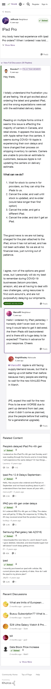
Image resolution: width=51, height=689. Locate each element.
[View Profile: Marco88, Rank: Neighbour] (9, 313)
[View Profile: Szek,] (5, 626)
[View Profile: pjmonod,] (5, 604)
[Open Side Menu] (4, 4)
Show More (8, 45)
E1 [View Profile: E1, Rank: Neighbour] (4, 549)
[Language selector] (22, 4)
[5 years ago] (18, 491)
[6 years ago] (16, 463)
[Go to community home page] (12, 4)
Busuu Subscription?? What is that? (27, 613)
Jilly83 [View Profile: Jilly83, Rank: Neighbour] (5, 577)
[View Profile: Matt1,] (5, 649)
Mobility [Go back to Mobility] (6, 12)
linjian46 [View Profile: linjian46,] (27, 617)
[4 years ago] (14, 577)
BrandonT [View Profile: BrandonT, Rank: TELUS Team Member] (14, 69)
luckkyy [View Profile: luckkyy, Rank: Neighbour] (6, 520)
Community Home (10, 674)
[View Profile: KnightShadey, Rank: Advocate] (11, 359)
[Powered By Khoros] (25, 682)
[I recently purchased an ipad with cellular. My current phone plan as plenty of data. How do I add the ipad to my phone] (25, 571)
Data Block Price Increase (24, 647)
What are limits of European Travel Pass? (25, 602)
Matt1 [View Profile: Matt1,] (26, 654)
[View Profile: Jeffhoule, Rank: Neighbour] (5, 20)
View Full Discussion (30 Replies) (16, 62)
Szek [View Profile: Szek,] (26, 628)
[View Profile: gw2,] (5, 637)
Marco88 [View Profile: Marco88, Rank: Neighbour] (17, 312)
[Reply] (44, 54)
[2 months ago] (15, 606)
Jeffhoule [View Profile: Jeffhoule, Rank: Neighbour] (14, 19)
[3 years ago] (11, 549)
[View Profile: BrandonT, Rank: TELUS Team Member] (6, 70)
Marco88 (15, 365)
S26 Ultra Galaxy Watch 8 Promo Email (29, 624)
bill (11, 635)
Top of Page (27, 674)
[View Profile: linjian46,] (5, 615)
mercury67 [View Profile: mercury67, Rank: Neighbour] (7, 492)
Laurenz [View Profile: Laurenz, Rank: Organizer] (6, 463)
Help (38, 674)
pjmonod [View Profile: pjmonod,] (27, 606)
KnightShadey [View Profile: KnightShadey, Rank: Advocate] (21, 357)
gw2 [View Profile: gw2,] (25, 640)
